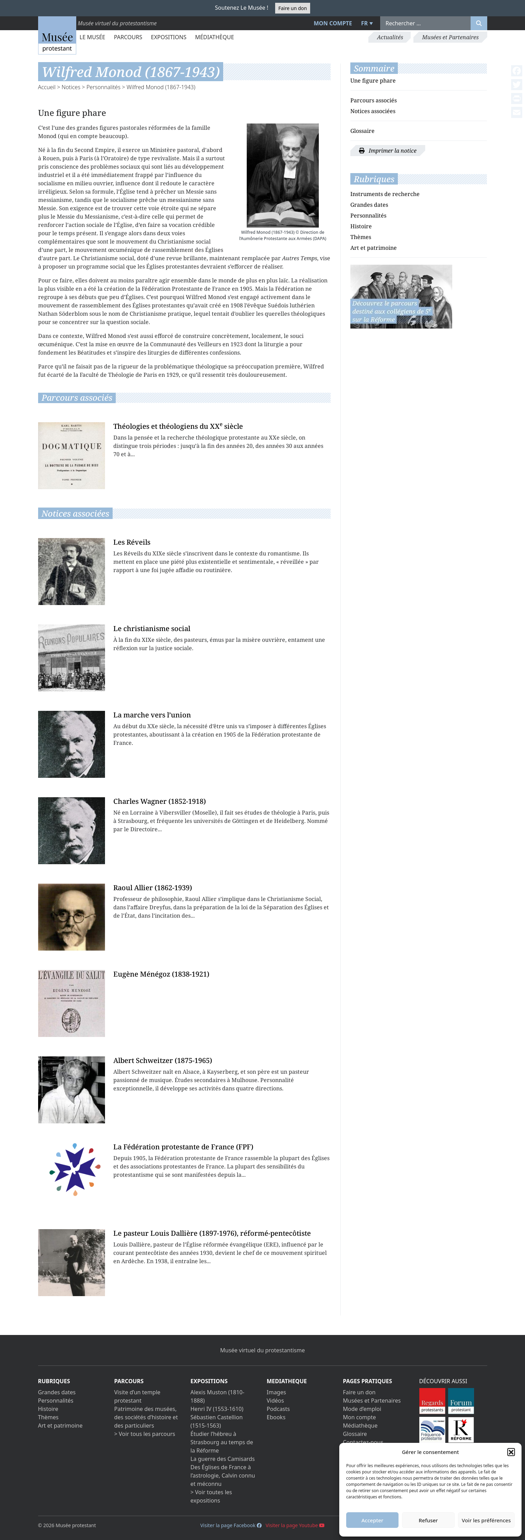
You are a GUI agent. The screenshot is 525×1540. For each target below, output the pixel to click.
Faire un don (292, 8)
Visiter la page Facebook (231, 1525)
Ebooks (276, 1417)
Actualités (390, 37)
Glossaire (362, 131)
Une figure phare (373, 80)
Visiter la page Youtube (295, 1525)
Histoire (361, 226)
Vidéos (275, 1400)
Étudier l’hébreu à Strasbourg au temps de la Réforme (222, 1442)
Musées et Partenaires (450, 37)
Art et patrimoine (373, 248)
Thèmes (360, 237)
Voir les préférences (486, 1520)
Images (276, 1392)
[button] (511, 1451)
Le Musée (92, 37)
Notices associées (372, 111)
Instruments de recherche (385, 194)
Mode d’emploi (362, 1409)
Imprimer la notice (388, 150)
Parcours (128, 37)
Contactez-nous (363, 1442)
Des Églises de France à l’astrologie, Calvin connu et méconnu (223, 1475)
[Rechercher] (479, 23)
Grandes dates (369, 205)
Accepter (372, 1520)
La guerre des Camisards (223, 1459)
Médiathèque (214, 37)
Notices (71, 87)
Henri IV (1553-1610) (217, 1409)
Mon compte (333, 23)
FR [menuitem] (364, 23)
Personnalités (103, 87)
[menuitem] (366, 23)
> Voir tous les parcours (144, 1434)
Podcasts (278, 1409)
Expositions (168, 37)
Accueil (47, 87)
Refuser (428, 1520)
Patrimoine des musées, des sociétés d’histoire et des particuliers (146, 1417)
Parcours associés (373, 100)
